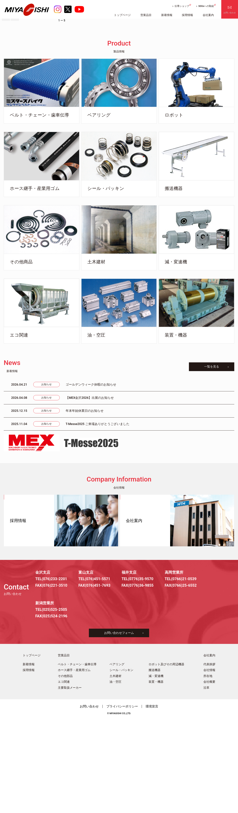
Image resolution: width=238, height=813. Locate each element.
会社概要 (209, 775)
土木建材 (115, 769)
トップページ (32, 748)
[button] (6, 109)
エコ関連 (64, 775)
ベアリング (117, 757)
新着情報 (29, 757)
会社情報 (209, 763)
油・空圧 (115, 775)
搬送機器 (154, 763)
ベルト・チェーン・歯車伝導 (77, 757)
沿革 (206, 781)
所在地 (207, 769)
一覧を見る (211, 459)
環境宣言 (152, 799)
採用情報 (29, 763)
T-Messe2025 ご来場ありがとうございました (98, 516)
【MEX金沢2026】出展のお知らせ (90, 490)
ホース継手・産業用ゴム (74, 763)
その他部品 (65, 769)
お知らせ (46, 477)
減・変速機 (156, 769)
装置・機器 (156, 775)
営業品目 (64, 748)
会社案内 (209, 748)
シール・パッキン (121, 763)
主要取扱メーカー (70, 781)
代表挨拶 (209, 757)
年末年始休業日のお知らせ (85, 503)
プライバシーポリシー (122, 799)
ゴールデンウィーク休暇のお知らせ (91, 477)
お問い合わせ (229, 14)
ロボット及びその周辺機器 (166, 757)
